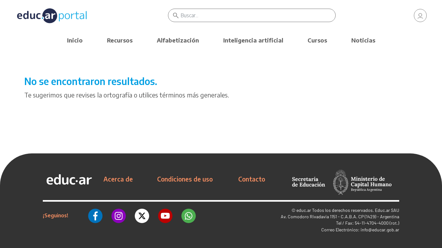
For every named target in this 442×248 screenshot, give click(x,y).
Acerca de (118, 179)
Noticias (363, 40)
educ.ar (303, 210)
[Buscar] (259, 16)
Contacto (251, 179)
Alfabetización (178, 40)
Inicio (75, 40)
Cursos (317, 40)
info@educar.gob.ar (380, 229)
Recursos (120, 40)
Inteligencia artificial (253, 40)
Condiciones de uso (185, 179)
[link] (420, 16)
